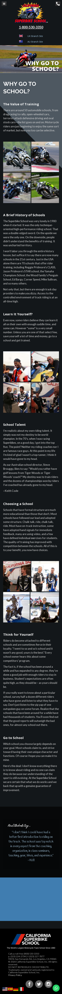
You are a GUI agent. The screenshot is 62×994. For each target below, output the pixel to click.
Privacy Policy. (15, 975)
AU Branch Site (35, 41)
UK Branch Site (35, 36)
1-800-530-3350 (31, 27)
